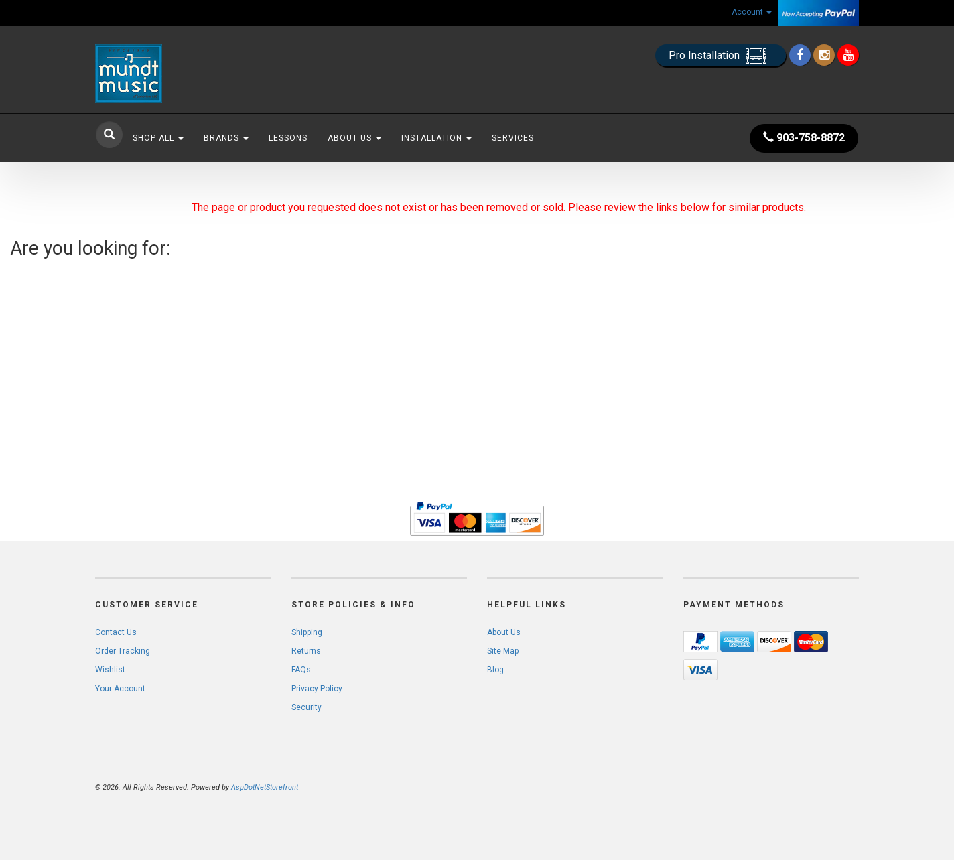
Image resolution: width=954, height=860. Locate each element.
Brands (226, 138)
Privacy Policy (316, 688)
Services (513, 138)
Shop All (158, 138)
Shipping (306, 632)
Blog (495, 669)
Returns (306, 651)
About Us (354, 138)
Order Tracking (122, 651)
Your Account (120, 688)
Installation (436, 138)
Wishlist (110, 669)
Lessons (288, 138)
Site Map (503, 651)
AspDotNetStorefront (264, 787)
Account (752, 12)
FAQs (301, 669)
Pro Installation (720, 56)
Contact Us (116, 632)
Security (306, 707)
